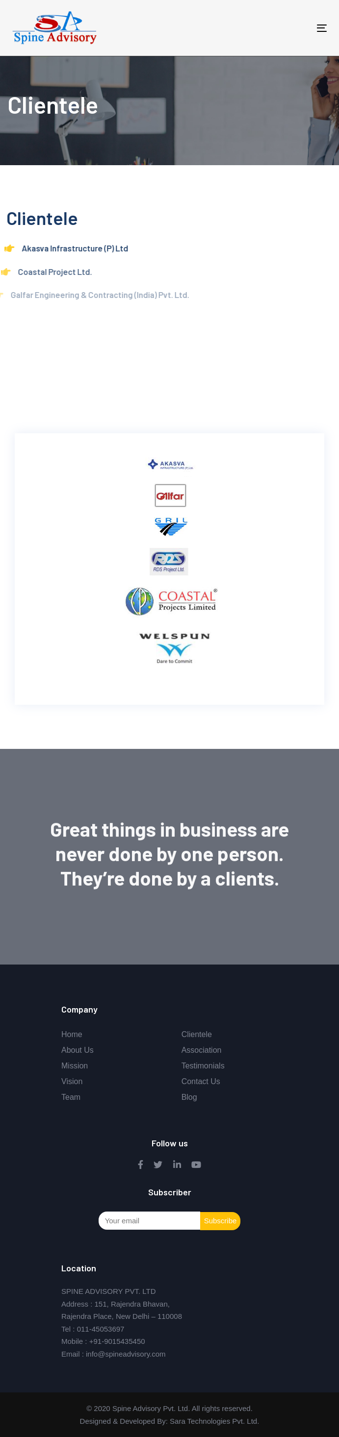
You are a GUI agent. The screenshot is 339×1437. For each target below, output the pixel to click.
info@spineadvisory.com (126, 1354)
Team (70, 1097)
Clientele (197, 1034)
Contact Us (201, 1081)
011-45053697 (101, 1329)
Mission (74, 1066)
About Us (77, 1050)
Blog (189, 1097)
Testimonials (203, 1066)
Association (202, 1050)
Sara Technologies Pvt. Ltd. (214, 1421)
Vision (71, 1081)
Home (71, 1034)
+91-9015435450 (117, 1341)
